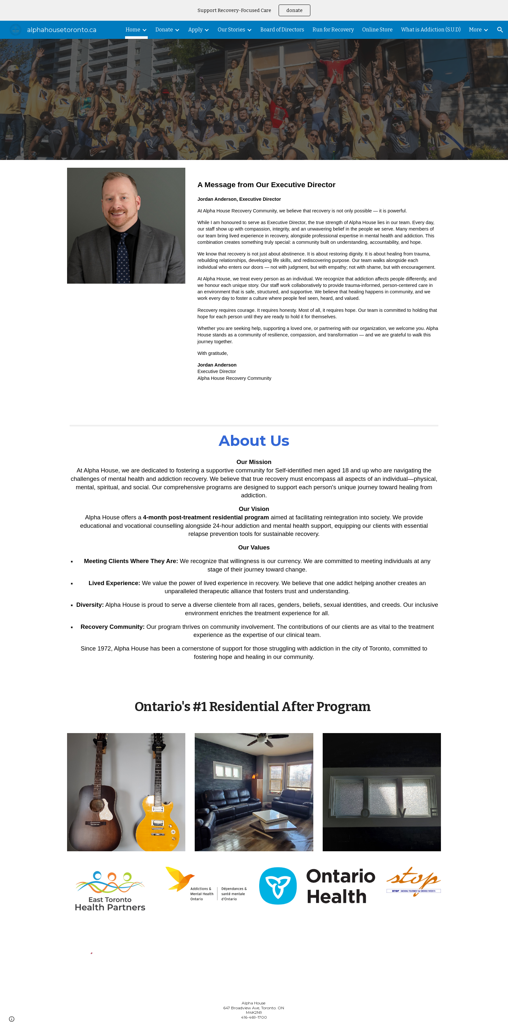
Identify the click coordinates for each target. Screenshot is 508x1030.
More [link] (475, 30)
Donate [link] (164, 30)
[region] (254, 10)
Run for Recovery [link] (333, 30)
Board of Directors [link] (282, 30)
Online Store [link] (377, 30)
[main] (318, 284)
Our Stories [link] (231, 30)
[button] (500, 30)
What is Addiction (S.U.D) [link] (431, 30)
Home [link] (133, 30)
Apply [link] (195, 30)
